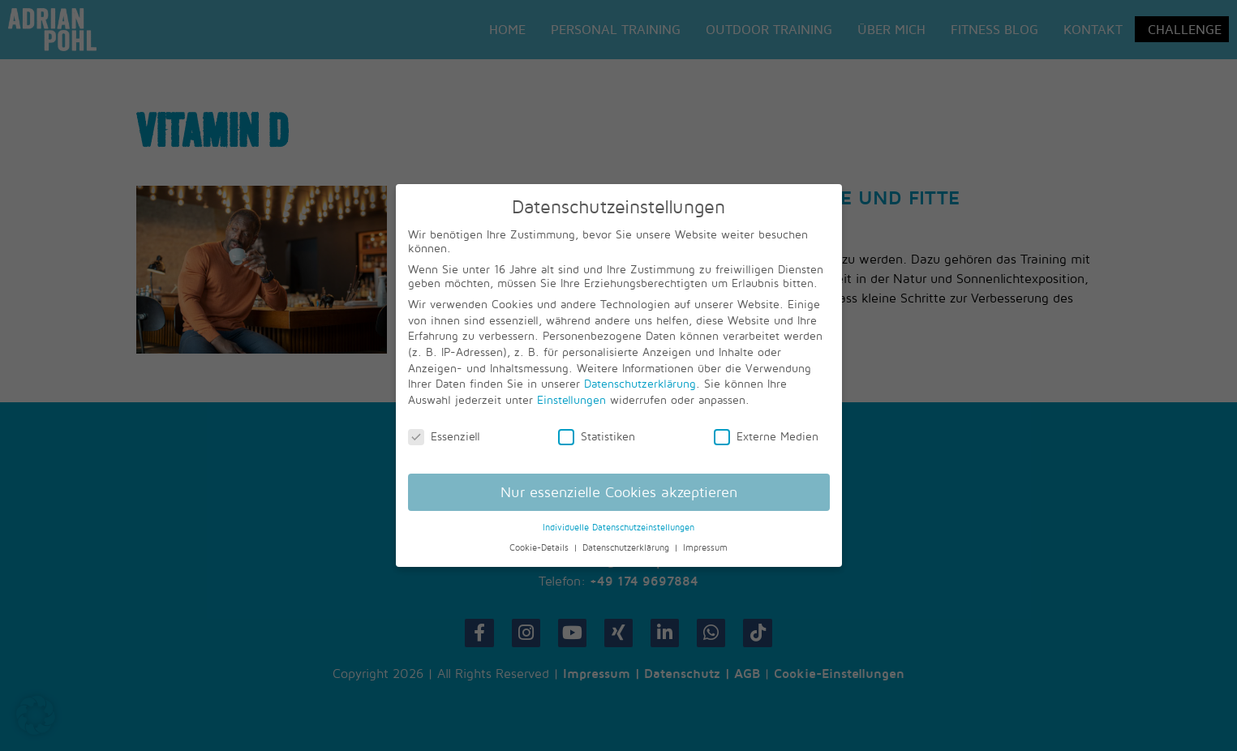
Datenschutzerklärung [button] (627, 547)
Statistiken (596, 436)
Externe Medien (766, 436)
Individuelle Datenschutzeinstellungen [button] (618, 527)
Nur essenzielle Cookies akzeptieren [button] (618, 491)
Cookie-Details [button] (540, 547)
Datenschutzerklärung (640, 383)
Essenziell (444, 436)
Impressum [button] (705, 547)
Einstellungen (571, 399)
